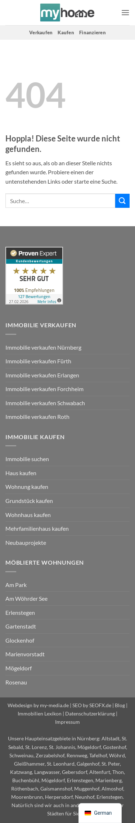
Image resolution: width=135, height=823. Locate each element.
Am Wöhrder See (26, 598)
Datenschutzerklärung (90, 713)
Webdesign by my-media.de (38, 705)
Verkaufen (41, 32)
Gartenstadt (20, 626)
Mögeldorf (18, 668)
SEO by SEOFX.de (91, 705)
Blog (120, 705)
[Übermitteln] (122, 201)
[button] (125, 12)
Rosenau (16, 682)
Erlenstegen (20, 612)
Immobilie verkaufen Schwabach (45, 402)
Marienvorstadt (25, 654)
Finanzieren (92, 32)
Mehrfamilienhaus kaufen (37, 528)
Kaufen (66, 32)
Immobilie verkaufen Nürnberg (43, 347)
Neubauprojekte (25, 542)
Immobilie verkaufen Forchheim (44, 388)
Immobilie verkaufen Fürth (38, 361)
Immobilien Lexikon (40, 713)
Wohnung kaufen (26, 486)
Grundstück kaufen (29, 500)
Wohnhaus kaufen (28, 514)
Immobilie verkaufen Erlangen (42, 375)
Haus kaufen (20, 472)
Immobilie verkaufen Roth (37, 416)
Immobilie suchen (27, 458)
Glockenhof (19, 640)
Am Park (16, 584)
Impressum (67, 722)
